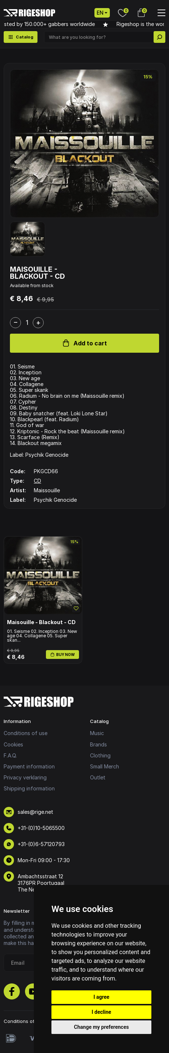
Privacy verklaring (25, 777)
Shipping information (29, 788)
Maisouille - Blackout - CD (41, 622)
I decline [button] (101, 1012)
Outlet (97, 777)
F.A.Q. (10, 755)
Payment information (29, 766)
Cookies (13, 744)
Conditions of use (25, 733)
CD (37, 481)
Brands (98, 744)
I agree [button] (101, 997)
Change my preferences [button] (101, 1027)
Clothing (100, 755)
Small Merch (104, 766)
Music (97, 733)
